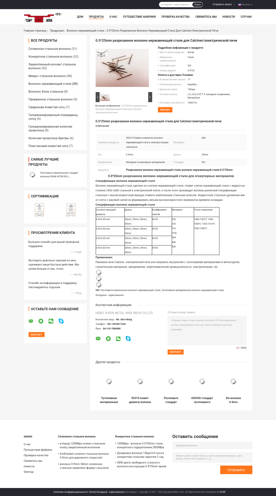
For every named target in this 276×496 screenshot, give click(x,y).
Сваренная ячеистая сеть (47, 107)
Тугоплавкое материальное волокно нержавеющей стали (192, 290)
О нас (113, 16)
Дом (80, 16)
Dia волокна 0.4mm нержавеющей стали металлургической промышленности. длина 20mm (233, 400)
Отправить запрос (222, 4)
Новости (228, 16)
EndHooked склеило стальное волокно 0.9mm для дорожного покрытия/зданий (84, 456)
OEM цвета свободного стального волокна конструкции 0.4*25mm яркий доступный (141, 465)
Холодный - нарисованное (110, 295)
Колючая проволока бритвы (49, 138)
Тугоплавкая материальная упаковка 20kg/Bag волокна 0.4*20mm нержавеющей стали (109, 400)
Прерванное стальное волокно (51, 99)
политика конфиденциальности (71, 492)
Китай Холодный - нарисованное (106, 492)
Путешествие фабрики (139, 16)
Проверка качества (175, 16)
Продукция (57, 30)
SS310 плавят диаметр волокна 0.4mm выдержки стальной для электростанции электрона (140, 400)
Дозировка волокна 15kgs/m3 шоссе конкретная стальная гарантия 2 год (140, 454)
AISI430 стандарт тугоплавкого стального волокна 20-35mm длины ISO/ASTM (202, 400)
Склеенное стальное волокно (50, 49)
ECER (222, 492)
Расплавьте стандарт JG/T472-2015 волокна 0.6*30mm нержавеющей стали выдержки (171, 400)
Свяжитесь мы (206, 16)
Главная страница (35, 30)
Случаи (246, 16)
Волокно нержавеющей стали (85, 30)
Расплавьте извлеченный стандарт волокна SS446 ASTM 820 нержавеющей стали (59, 176)
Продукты (96, 16)
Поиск (197, 4)
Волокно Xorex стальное (46, 91)
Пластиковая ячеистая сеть (48, 146)
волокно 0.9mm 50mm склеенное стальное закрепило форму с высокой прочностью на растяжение (84, 467)
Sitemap (29, 471)
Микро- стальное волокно (47, 76)
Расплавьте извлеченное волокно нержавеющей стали (130, 290)
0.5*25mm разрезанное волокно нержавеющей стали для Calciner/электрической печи (121, 109)
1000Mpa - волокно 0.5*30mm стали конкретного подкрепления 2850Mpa (140, 445)
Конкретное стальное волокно (50, 56)
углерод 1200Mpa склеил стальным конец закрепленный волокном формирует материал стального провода (82, 446)
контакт (165, 109)
